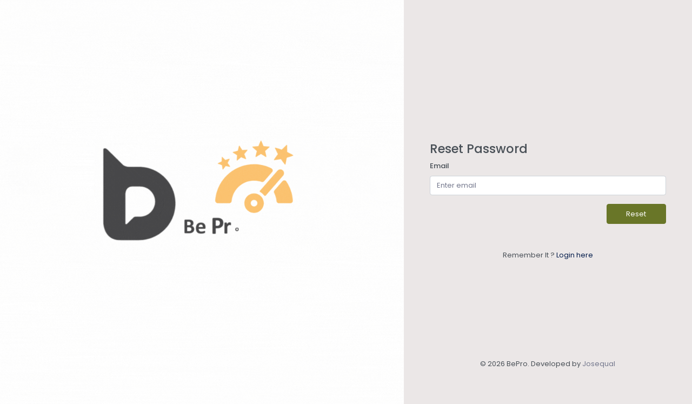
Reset (636, 214)
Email (439, 166)
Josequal (598, 364)
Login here (574, 255)
